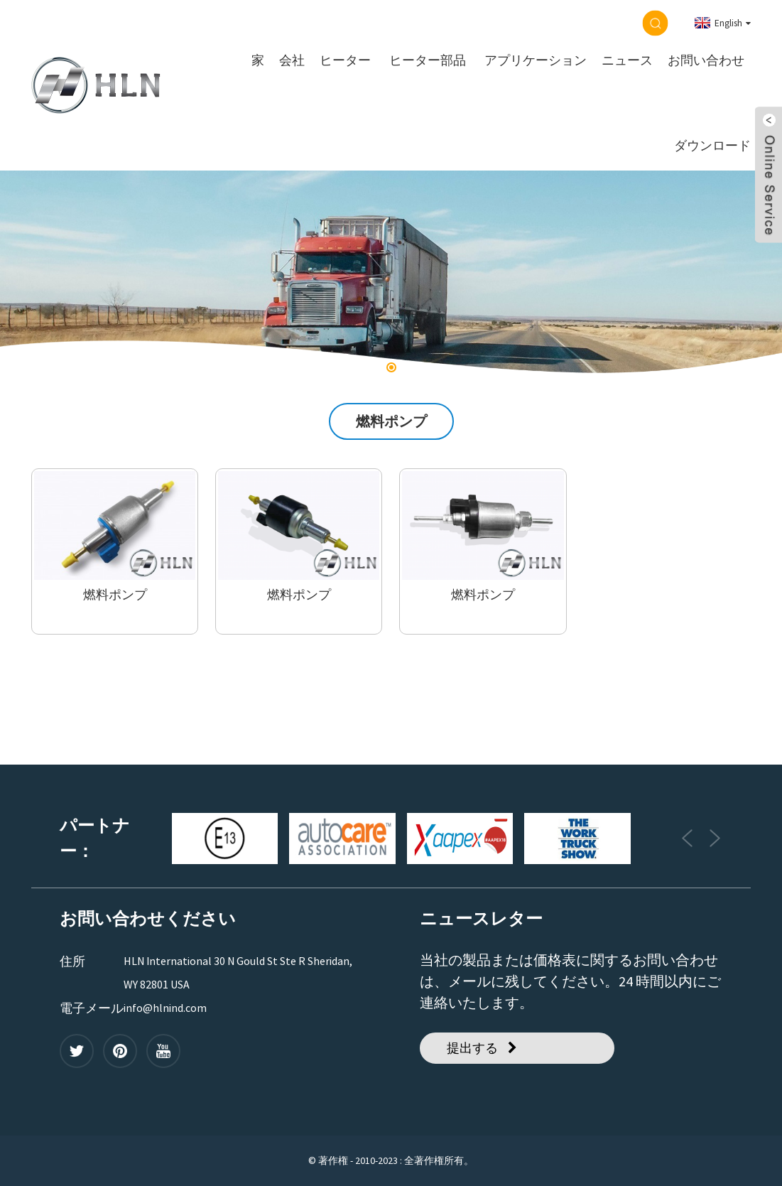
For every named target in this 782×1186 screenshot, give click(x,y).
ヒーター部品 (427, 60)
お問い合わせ (706, 60)
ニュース (627, 60)
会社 (292, 60)
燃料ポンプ (115, 595)
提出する (472, 1048)
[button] (391, 367)
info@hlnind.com (165, 1008)
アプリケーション (535, 60)
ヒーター (345, 60)
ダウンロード (712, 146)
